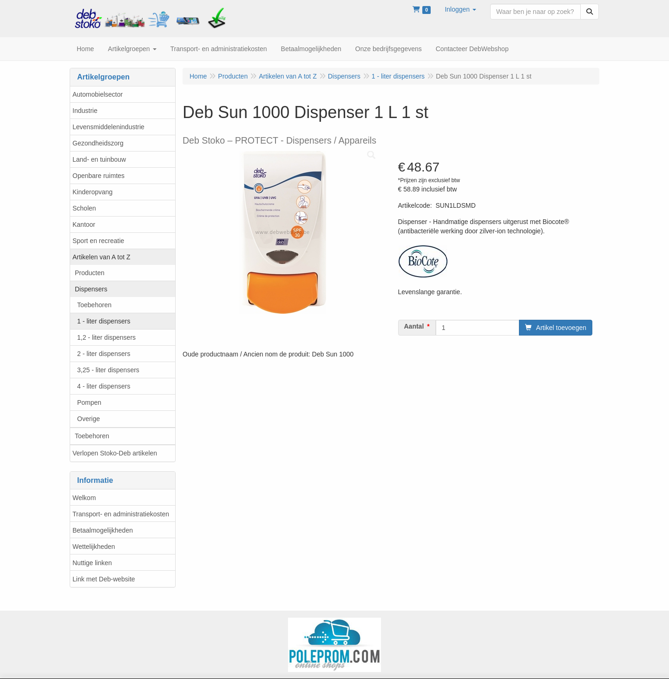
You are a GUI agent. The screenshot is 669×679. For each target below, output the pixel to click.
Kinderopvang (92, 192)
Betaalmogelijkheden (102, 530)
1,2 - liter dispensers (106, 337)
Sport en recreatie (98, 240)
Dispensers (91, 289)
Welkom (84, 497)
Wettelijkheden (93, 546)
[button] (460, 9)
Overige (88, 418)
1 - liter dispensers (103, 321)
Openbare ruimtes (98, 175)
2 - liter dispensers (103, 353)
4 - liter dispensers (103, 386)
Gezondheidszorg (98, 143)
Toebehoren (94, 305)
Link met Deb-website (103, 579)
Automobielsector (97, 94)
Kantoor (83, 224)
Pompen (89, 402)
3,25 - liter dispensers (108, 370)
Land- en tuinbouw (99, 159)
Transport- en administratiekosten (120, 514)
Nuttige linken (92, 563)
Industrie (85, 110)
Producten (90, 273)
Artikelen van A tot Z (101, 257)
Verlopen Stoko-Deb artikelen (114, 453)
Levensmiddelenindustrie (108, 127)
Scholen (84, 208)
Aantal (414, 326)
